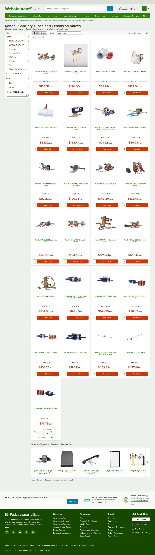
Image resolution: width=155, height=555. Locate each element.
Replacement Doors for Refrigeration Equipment (114, 471)
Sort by (52, 33)
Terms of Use (35, 545)
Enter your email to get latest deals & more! (26, 497)
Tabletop (86, 16)
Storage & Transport (131, 16)
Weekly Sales (85, 524)
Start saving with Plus (100, 502)
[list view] (43, 33)
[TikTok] (26, 532)
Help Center (141, 519)
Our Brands (112, 521)
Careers (111, 524)
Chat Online (138, 529)
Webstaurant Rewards (61, 521)
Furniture (114, 16)
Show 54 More (18, 73)
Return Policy (113, 536)
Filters (8, 33)
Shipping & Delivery (141, 533)
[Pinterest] (33, 532)
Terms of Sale (10, 545)
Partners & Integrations (62, 533)
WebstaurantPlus (59, 518)
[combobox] (76, 8)
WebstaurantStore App (62, 524)
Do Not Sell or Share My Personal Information (76, 545)
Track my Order (141, 524)
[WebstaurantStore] (25, 514)
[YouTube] (13, 532)
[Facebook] (20, 532)
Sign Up (72, 501)
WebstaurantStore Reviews (90, 533)
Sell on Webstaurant (115, 533)
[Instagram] (7, 532)
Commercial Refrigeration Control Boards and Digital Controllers (43, 472)
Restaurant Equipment (17, 16)
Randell (70, 480)
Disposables (100, 16)
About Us (111, 518)
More (146, 16)
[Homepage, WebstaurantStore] (23, 8)
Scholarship (112, 530)
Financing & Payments (116, 527)
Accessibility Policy (49, 545)
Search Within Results (15, 92)
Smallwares (52, 16)
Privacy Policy (22, 545)
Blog (81, 518)
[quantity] (35, 93)
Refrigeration (37, 16)
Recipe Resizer (59, 530)
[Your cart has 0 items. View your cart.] (146, 8)
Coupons (83, 527)
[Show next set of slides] (148, 462)
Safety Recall (85, 536)
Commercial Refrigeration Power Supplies (67, 471)
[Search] (27, 95)
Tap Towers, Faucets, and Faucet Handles (138, 471)
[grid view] (36, 33)
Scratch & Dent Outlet (88, 521)
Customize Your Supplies (62, 527)
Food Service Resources (89, 530)
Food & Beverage (70, 16)
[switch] (146, 33)
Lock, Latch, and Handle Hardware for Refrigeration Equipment (91, 472)
